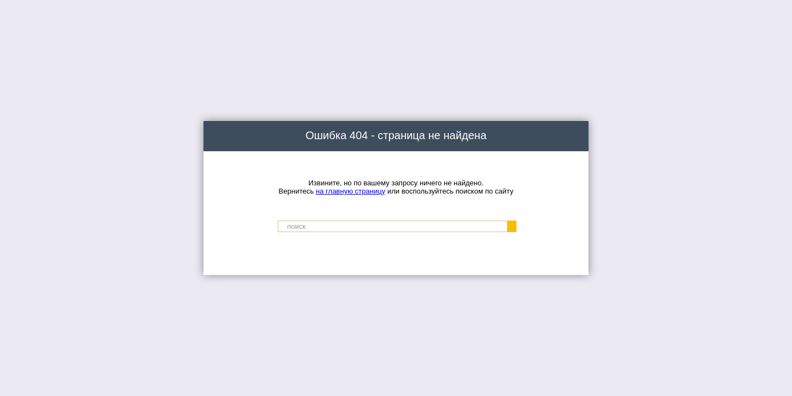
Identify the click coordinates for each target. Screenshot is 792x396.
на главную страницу (351, 191)
